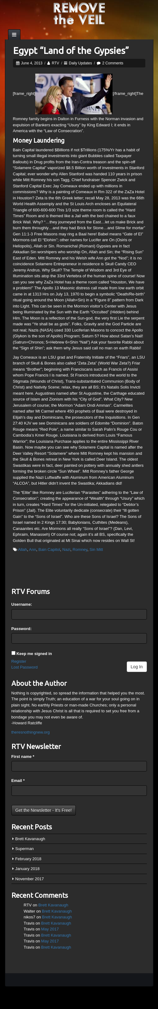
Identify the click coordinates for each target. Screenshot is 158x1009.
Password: (21, 628)
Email (18, 780)
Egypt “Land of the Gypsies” (71, 50)
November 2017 (29, 879)
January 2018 (27, 868)
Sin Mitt (96, 549)
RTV (55, 63)
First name (22, 756)
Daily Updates (80, 63)
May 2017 (50, 929)
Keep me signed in (34, 653)
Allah (22, 549)
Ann (32, 549)
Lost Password (24, 667)
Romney (80, 549)
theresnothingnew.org (30, 732)
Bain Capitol (49, 549)
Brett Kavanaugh (30, 838)
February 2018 (28, 858)
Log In (137, 666)
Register (18, 661)
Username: (21, 604)
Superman (24, 848)
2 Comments (112, 63)
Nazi (66, 549)
